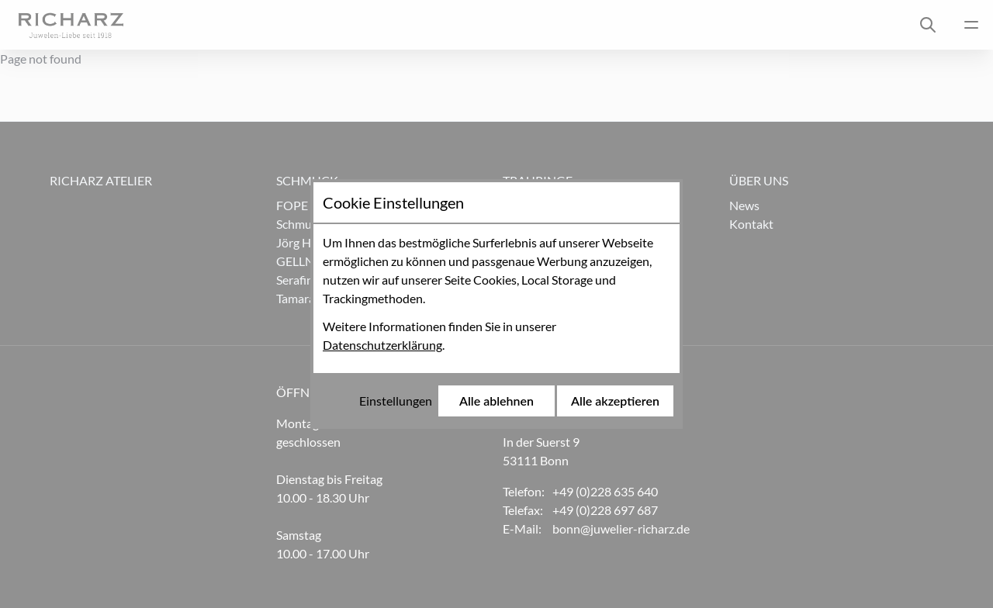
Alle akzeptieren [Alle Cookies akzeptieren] (615, 400)
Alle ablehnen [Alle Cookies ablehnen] (496, 400)
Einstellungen (395, 400)
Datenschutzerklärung (382, 344)
